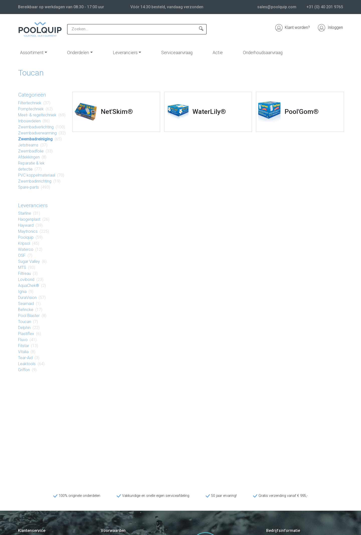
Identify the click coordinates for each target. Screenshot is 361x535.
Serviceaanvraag (177, 52)
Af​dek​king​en (29, 157)
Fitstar (23, 345)
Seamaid (26, 303)
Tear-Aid (25, 357)
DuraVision (27, 297)
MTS (22, 267)
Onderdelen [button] (78, 52)
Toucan (24, 321)
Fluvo (23, 339)
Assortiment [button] (32, 52)
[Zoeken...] (131, 29)
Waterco (25, 249)
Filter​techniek (29, 103)
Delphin (24, 327)
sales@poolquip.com (276, 7)
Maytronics (28, 231)
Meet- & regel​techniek (37, 115)
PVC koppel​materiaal (36, 175)
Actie (218, 52)
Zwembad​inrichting (34, 181)
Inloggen (330, 27)
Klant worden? (292, 27)
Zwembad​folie (31, 151)
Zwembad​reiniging (35, 139)
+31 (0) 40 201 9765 (324, 7)
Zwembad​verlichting (36, 127)
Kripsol (24, 243)
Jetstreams (28, 145)
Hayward (26, 225)
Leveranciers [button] (125, 52)
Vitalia (23, 351)
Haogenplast (29, 219)
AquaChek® (28, 285)
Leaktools (27, 363)
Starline (24, 213)
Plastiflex (26, 333)
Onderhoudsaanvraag (263, 52)
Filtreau (24, 273)
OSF (22, 255)
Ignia (22, 291)
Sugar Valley (29, 261)
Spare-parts (28, 187)
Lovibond (26, 279)
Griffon (24, 369)
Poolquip (26, 237)
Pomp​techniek (31, 109)
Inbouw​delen (29, 121)
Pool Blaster (29, 315)
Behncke (25, 309)
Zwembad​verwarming (37, 133)
